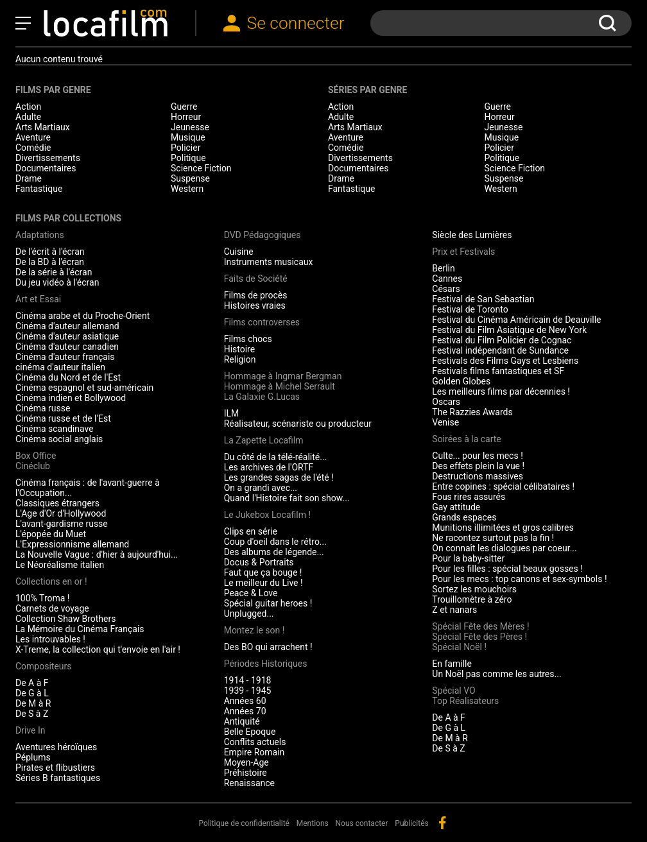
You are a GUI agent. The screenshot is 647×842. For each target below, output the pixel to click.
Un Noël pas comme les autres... (496, 674)
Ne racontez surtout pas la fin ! (493, 538)
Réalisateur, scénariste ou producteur (298, 423)
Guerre (184, 106)
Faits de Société (256, 278)
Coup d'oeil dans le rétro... (275, 542)
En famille (452, 663)
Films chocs (248, 339)
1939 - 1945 (248, 690)
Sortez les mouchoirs (474, 589)
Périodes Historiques (265, 663)
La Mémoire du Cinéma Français (79, 629)
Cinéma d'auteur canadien (67, 346)
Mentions (313, 823)
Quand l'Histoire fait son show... (287, 498)
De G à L (32, 693)
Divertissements (47, 158)
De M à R (33, 703)
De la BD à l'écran (49, 262)
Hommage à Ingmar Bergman (283, 376)
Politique (188, 158)
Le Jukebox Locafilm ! (267, 515)
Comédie (33, 147)
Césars (446, 289)
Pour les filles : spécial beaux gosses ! (507, 568)
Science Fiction (201, 168)
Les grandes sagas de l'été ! (279, 477)
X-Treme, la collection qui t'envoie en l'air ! (97, 649)
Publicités (411, 823)
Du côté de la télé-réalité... (275, 457)
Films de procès (256, 295)
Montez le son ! (254, 630)
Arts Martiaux (42, 127)
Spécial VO (453, 690)
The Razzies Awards (472, 412)
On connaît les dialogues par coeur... (504, 548)
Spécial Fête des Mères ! (480, 626)
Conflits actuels (255, 742)
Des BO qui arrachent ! (268, 647)
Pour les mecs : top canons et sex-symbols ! (519, 579)
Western (187, 189)
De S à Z (31, 714)
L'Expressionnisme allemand (72, 544)
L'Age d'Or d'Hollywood (60, 513)
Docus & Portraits (259, 562)
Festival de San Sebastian (483, 299)
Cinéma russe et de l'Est (63, 418)
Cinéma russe (42, 408)
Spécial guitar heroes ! (268, 603)
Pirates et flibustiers (55, 767)
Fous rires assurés (468, 497)
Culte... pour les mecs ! (477, 456)
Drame (28, 178)
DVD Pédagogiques (262, 235)
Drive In (30, 730)
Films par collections (68, 218)
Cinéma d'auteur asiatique (67, 336)
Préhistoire (245, 773)
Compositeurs (43, 666)
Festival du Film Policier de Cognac (501, 340)
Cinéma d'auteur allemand (67, 326)
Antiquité (242, 721)
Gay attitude (456, 507)
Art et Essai (38, 299)
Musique (188, 137)
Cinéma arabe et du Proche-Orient (82, 316)
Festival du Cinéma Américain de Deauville (516, 319)
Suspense (190, 178)
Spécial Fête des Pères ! (479, 637)
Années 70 (245, 711)
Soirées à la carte (466, 439)
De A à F (32, 683)
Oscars (446, 402)
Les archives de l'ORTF (269, 467)
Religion (240, 359)
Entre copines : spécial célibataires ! (503, 486)
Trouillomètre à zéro (472, 599)
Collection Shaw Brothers (65, 619)
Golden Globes (461, 381)
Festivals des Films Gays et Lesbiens (505, 361)
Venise (445, 422)
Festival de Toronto (470, 309)
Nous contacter (362, 823)
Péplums (33, 757)
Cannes (447, 278)
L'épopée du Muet (50, 534)
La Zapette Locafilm (264, 440)
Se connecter (295, 23)
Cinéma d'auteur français (65, 357)
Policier (185, 147)
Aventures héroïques (56, 747)
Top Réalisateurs (465, 701)
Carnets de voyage (52, 608)
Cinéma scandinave (54, 429)
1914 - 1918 (248, 680)
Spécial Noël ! (459, 647)
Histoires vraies (255, 305)
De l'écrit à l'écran (50, 251)
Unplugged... (249, 613)
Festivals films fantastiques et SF (498, 371)
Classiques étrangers (57, 503)
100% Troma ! (42, 598)
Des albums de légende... (274, 552)
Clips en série (250, 531)
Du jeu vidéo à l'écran (57, 282)
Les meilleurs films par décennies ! (501, 391)
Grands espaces (464, 517)
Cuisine (239, 251)
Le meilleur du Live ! (263, 583)
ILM (231, 413)
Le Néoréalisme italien (59, 565)
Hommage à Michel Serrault (279, 386)
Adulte (28, 117)
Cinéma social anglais (59, 439)
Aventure (33, 137)
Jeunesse (190, 127)
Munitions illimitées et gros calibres (502, 527)
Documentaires (45, 168)
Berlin (443, 268)
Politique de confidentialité (243, 823)
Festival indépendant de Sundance (500, 350)
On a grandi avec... (260, 488)
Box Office (35, 456)
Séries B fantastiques (57, 778)
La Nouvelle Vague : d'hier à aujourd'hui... (96, 554)
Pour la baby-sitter (468, 558)
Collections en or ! (51, 581)
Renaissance (249, 783)
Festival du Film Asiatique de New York (509, 330)
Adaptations (39, 235)
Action (28, 106)
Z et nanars (454, 610)
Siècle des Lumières (472, 235)
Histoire (239, 349)
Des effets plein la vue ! (478, 466)
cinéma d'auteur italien (60, 367)
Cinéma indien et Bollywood (70, 398)
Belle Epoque (250, 731)
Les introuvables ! (50, 639)
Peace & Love (251, 593)
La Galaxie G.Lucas (262, 396)
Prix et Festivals (463, 251)
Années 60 (245, 701)
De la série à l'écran (53, 272)
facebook (442, 822)
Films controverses (262, 322)
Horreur (186, 117)
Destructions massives (477, 476)
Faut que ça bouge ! (263, 572)
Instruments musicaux (268, 262)
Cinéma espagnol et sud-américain (84, 387)
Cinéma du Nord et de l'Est (68, 377)
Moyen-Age (246, 762)
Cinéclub (32, 466)
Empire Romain (254, 752)
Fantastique (38, 189)
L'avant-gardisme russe (61, 524)
